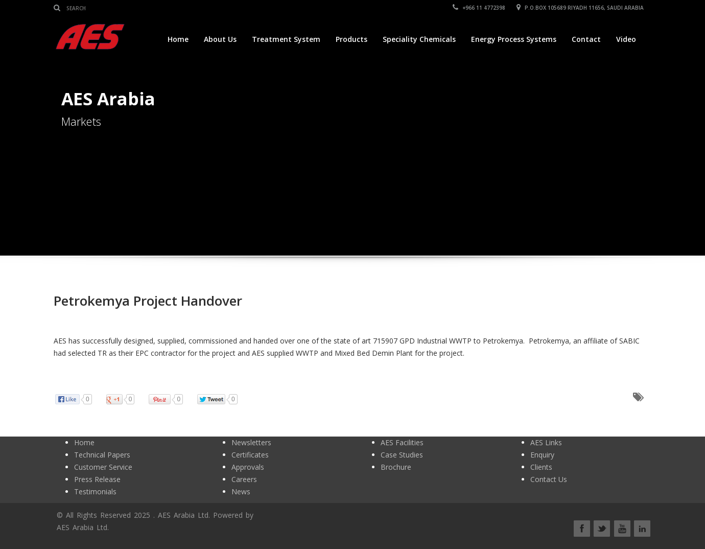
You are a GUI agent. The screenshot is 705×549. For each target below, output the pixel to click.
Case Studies (402, 455)
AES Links (546, 442)
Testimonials (95, 491)
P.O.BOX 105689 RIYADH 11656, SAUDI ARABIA (580, 7)
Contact (586, 39)
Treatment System (286, 39)
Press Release (97, 479)
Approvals (247, 467)
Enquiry (542, 455)
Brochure (396, 467)
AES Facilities (402, 442)
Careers (244, 479)
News (240, 491)
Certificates (250, 455)
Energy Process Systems (513, 39)
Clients (541, 467)
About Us (220, 39)
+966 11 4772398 (479, 7)
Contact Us (548, 479)
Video (626, 39)
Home (178, 39)
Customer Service (103, 467)
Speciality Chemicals (419, 39)
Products (351, 39)
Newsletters (251, 442)
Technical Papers (102, 455)
